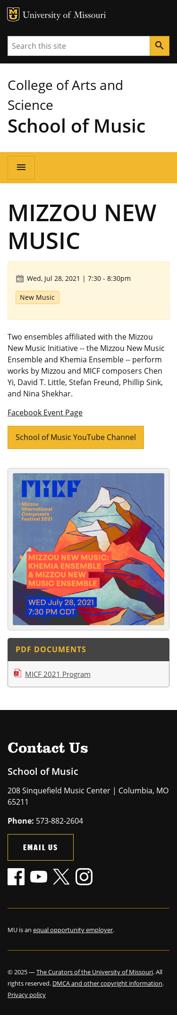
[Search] (159, 46)
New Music (37, 297)
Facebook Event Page (45, 412)
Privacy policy (27, 994)
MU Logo (13, 14)
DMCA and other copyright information (107, 983)
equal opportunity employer (73, 929)
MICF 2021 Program (58, 674)
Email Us (40, 847)
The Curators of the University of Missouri (94, 972)
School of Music (76, 125)
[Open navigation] (21, 168)
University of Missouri (64, 16)
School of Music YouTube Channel (76, 437)
